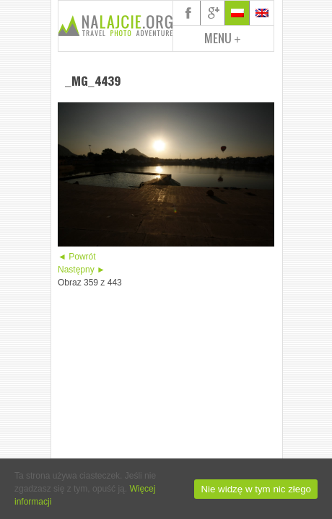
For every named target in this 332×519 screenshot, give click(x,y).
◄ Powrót (77, 257)
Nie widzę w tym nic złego (256, 489)
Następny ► (81, 270)
